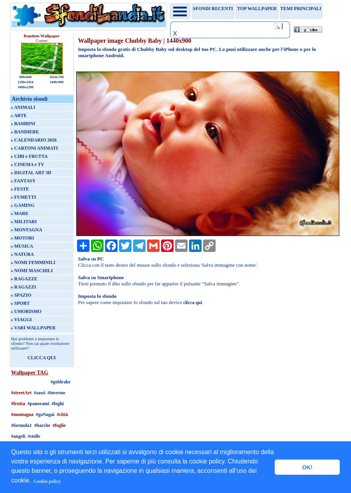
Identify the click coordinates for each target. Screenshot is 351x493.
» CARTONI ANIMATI (34, 148)
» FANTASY (23, 181)
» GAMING (23, 205)
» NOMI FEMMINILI (33, 262)
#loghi (58, 403)
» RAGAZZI (23, 287)
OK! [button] (307, 467)
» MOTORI (22, 238)
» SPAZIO (21, 295)
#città (62, 414)
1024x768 (56, 77)
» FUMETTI (23, 197)
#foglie (59, 425)
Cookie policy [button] (47, 481)
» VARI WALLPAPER (33, 327)
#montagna (22, 414)
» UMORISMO (26, 311)
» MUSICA (22, 246)
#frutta (18, 403)
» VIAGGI (21, 319)
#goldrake (60, 382)
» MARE (20, 213)
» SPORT (20, 303)
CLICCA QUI (42, 357)
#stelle (34, 436)
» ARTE (19, 115)
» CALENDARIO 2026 (34, 140)
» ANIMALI (23, 107)
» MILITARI (24, 221)
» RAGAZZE (24, 278)
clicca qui (192, 302)
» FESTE (20, 189)
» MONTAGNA (26, 230)
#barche (42, 425)
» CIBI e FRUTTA (29, 156)
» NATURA (22, 254)
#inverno (56, 392)
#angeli (18, 436)
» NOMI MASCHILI (32, 270)
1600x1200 (25, 87)
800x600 (25, 77)
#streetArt (21, 392)
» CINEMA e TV (27, 164)
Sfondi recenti (213, 8)
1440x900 (56, 82)
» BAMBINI (23, 123)
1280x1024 (25, 82)
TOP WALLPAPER (257, 8)
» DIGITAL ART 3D (31, 172)
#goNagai (45, 414)
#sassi (39, 392)
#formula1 (21, 425)
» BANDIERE (25, 132)
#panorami (38, 403)
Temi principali (300, 8)
